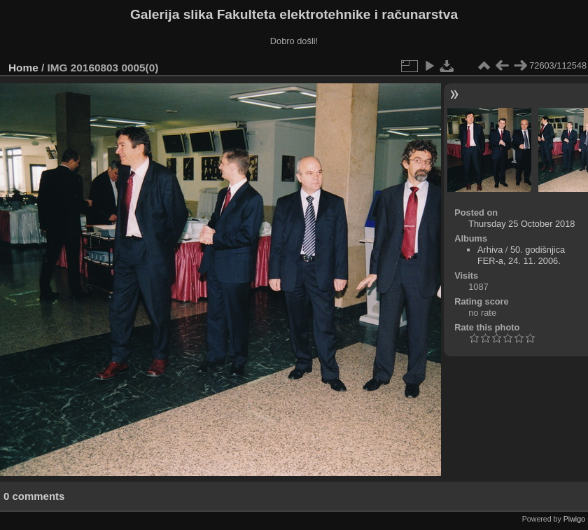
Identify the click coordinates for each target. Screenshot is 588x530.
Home (23, 68)
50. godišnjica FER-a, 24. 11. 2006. (521, 255)
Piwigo (574, 519)
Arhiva (490, 249)
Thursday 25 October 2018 (521, 223)
